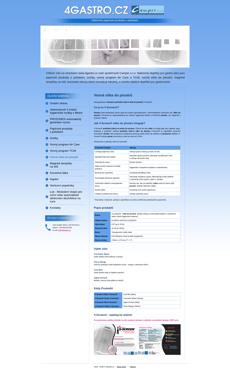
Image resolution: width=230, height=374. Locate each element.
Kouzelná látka (59, 172)
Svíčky (54, 138)
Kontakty (55, 207)
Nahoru (133, 367)
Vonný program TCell (63, 150)
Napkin (54, 179)
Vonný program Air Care (65, 144)
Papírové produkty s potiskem (61, 130)
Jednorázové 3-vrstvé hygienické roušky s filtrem (66, 111)
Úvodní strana (58, 103)
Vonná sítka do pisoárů (64, 157)
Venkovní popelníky (62, 185)
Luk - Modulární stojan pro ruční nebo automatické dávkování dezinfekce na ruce (66, 196)
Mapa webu (121, 367)
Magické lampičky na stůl (61, 165)
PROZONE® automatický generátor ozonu (65, 121)
